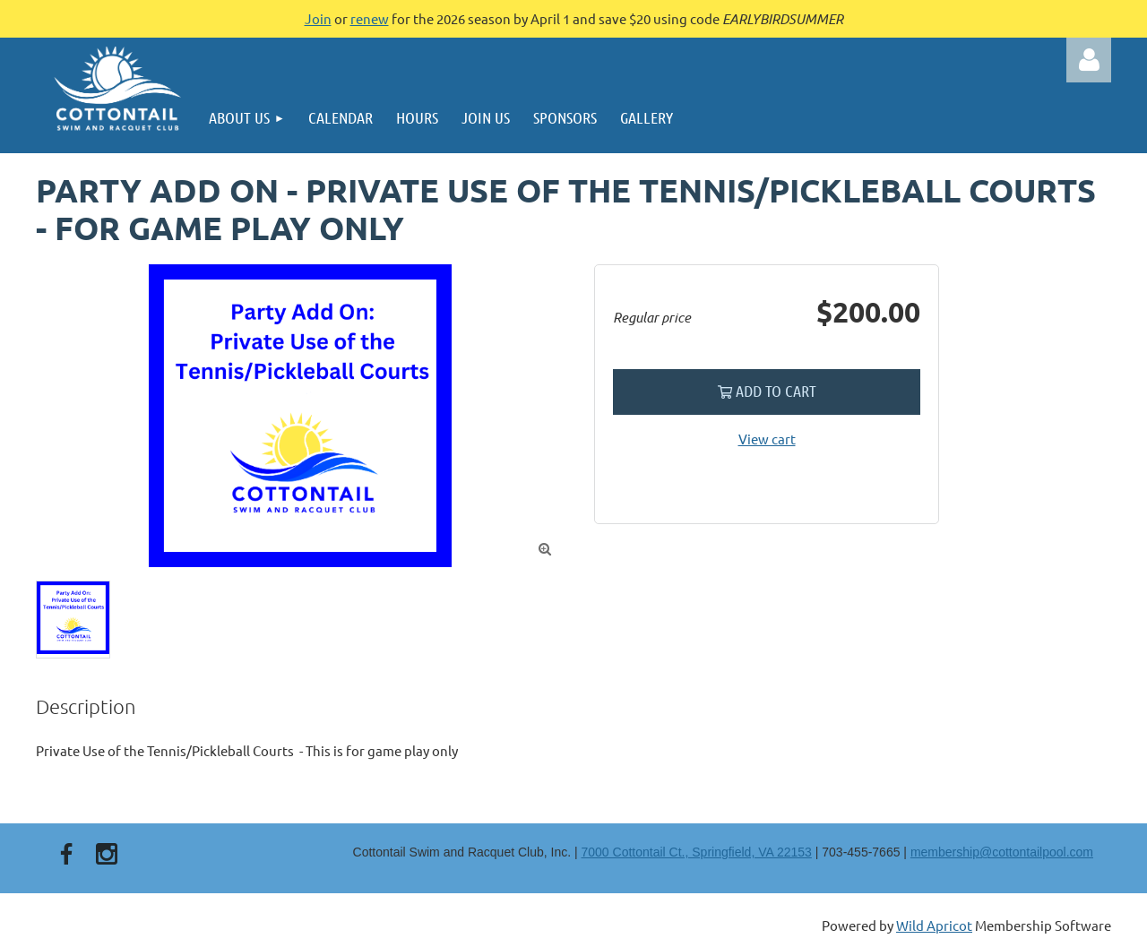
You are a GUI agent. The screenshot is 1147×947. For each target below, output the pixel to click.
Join (318, 18)
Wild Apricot (934, 925)
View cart (767, 438)
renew (369, 18)
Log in (1088, 60)
